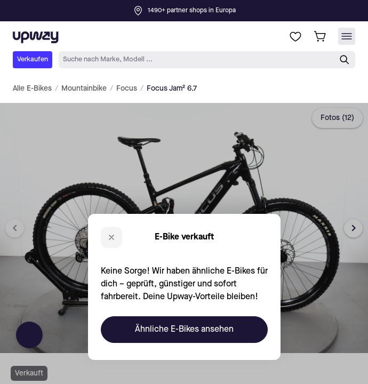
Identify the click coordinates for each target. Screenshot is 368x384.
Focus (126, 88)
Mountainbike (84, 88)
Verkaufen (32, 59)
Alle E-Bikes (32, 88)
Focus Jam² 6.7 (172, 88)
